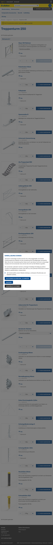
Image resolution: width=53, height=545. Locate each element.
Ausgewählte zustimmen (13, 286)
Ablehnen (9, 282)
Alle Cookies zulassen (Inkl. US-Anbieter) (17, 278)
